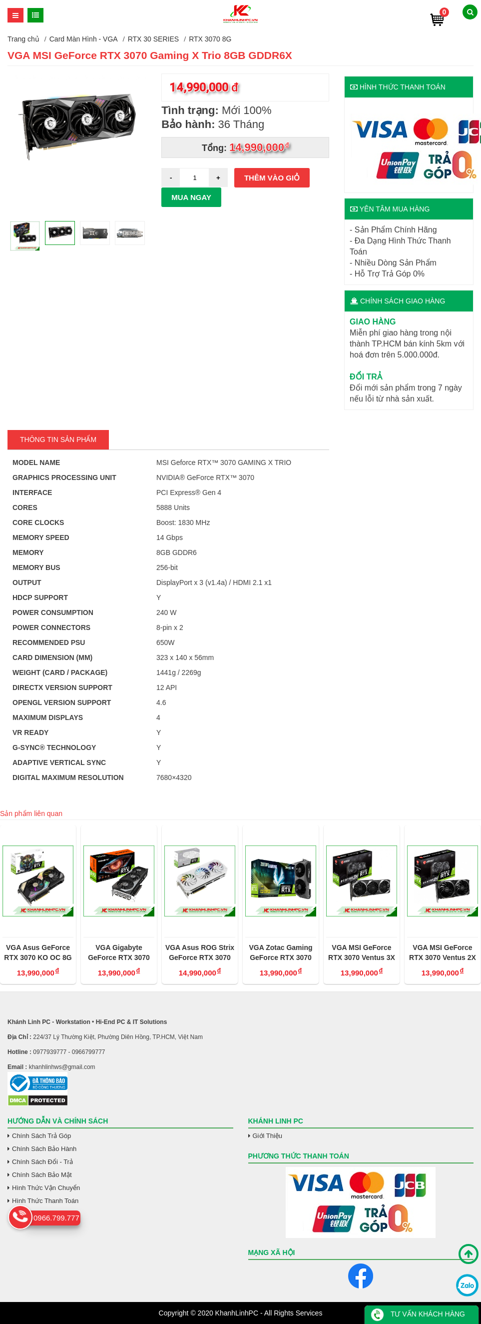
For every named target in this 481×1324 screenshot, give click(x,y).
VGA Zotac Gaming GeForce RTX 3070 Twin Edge (280, 953)
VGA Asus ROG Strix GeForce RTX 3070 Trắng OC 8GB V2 (199, 953)
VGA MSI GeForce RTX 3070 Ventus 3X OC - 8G (361, 953)
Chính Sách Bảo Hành (44, 1148)
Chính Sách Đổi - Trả (42, 1162)
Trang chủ (23, 39)
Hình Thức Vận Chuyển (46, 1188)
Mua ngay (191, 197)
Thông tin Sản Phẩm (58, 440)
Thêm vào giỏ (272, 178)
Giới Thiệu (268, 1136)
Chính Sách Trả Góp (41, 1136)
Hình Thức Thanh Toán (45, 1200)
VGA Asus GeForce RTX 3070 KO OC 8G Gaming (37, 953)
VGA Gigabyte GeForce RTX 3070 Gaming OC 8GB (119, 953)
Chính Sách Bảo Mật (42, 1174)
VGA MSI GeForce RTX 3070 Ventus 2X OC (442, 953)
